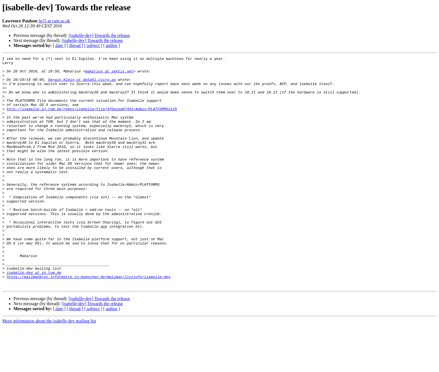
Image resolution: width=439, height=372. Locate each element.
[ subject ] (93, 45)
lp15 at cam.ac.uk (54, 20)
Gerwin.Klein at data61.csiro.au (82, 84)
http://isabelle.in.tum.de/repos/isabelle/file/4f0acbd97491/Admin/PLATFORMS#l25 (92, 119)
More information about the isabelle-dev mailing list (49, 367)
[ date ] (59, 45)
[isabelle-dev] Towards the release (99, 35)
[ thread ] (75, 45)
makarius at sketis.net (109, 74)
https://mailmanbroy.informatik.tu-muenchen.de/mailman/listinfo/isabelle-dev (89, 321)
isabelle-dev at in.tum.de (34, 316)
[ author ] (111, 45)
